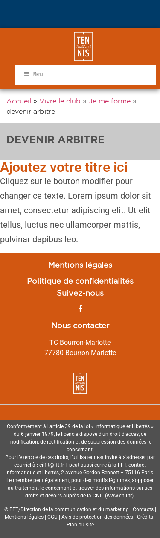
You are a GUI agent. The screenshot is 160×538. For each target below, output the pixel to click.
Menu (33, 74)
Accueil (18, 101)
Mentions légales (80, 264)
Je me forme (110, 101)
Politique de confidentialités (80, 280)
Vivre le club (60, 101)
